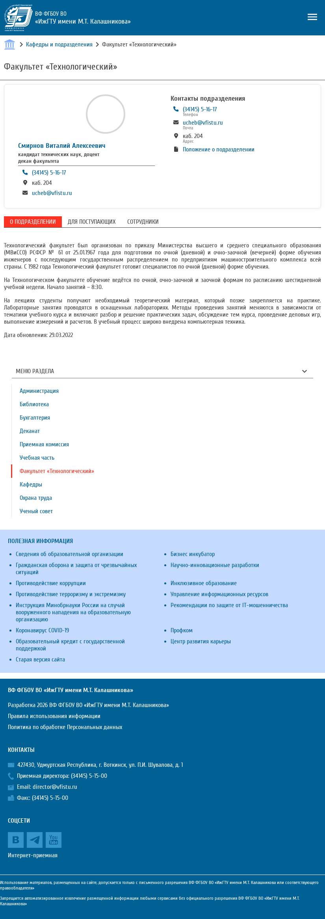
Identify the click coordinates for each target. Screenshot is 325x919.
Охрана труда (36, 497)
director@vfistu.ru (55, 786)
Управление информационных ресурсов (219, 594)
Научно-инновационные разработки (215, 565)
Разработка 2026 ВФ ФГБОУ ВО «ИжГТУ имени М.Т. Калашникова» (88, 705)
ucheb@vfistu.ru (52, 193)
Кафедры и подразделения (59, 44)
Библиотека (34, 404)
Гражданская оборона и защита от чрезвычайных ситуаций (76, 569)
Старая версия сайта (40, 659)
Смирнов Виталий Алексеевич (62, 146)
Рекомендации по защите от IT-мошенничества (229, 605)
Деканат (30, 431)
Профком (182, 630)
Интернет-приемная (33, 855)
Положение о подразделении (218, 149)
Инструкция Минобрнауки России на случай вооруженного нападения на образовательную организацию (73, 612)
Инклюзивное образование (204, 583)
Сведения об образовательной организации (69, 554)
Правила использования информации (54, 716)
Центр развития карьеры (201, 641)
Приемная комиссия (44, 444)
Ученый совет (36, 511)
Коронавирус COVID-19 (42, 630)
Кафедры (31, 484)
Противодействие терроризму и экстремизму (71, 594)
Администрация (39, 390)
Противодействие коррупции (51, 583)
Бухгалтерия (35, 417)
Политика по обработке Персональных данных (65, 727)
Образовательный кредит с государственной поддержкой (70, 645)
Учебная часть (37, 457)
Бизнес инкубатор (193, 554)
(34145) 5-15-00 (89, 775)
